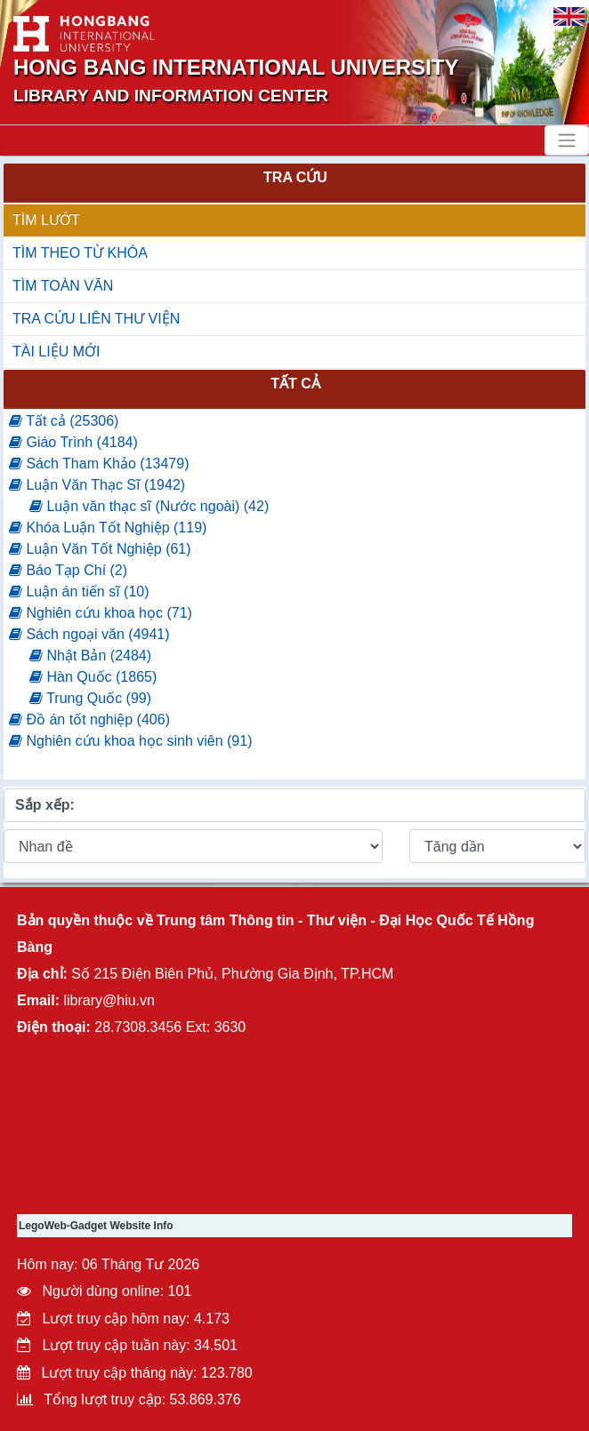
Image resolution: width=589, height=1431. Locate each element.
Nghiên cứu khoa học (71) (100, 612)
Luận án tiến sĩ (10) (79, 591)
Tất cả (295, 383)
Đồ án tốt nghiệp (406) (89, 719)
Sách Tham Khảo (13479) (99, 463)
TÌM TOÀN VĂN (62, 285)
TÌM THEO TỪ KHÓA (80, 252)
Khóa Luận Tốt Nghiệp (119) (107, 527)
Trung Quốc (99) (90, 698)
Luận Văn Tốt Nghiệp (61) (100, 548)
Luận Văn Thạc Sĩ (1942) (97, 484)
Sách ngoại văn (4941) (89, 634)
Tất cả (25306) (63, 420)
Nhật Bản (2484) (90, 655)
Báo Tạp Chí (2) (68, 570)
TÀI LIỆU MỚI (56, 351)
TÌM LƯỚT (46, 220)
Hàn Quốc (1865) (93, 676)
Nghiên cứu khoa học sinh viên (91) (130, 740)
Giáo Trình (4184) (73, 442)
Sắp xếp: (45, 804)
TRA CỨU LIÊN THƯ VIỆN (96, 318)
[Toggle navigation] (567, 140)
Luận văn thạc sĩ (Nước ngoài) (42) (149, 506)
